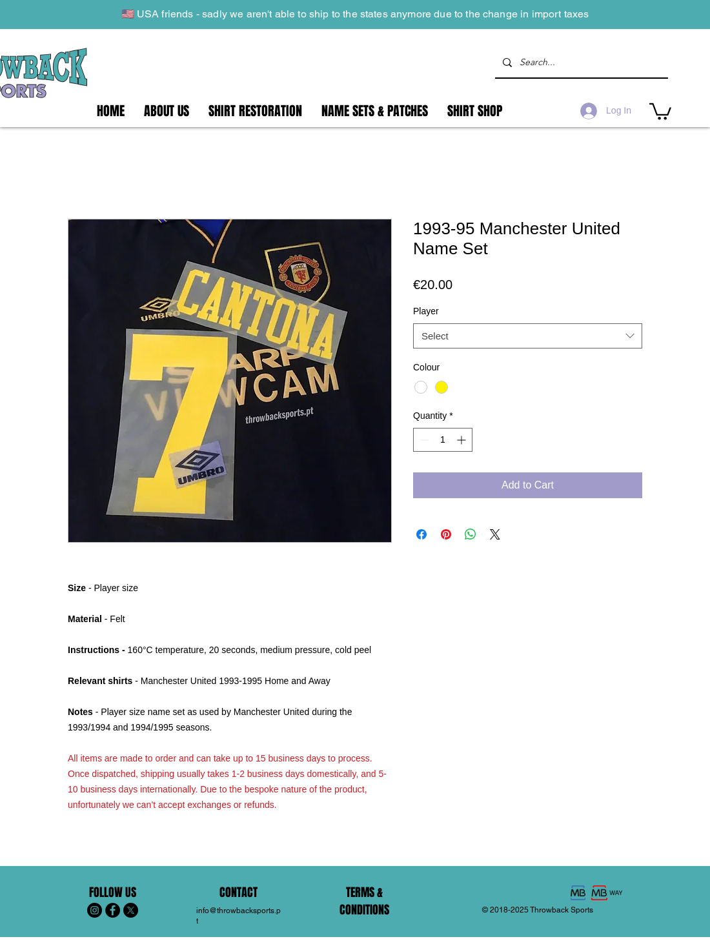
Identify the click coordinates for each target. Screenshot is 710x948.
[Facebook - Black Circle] (112, 910)
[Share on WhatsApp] (470, 534)
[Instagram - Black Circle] (94, 910)
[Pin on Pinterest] (446, 534)
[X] (130, 910)
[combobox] (527, 335)
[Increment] (462, 440)
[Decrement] (423, 440)
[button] (660, 110)
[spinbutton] (442, 440)
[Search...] (580, 62)
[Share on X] (495, 534)
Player (426, 311)
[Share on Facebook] (421, 534)
